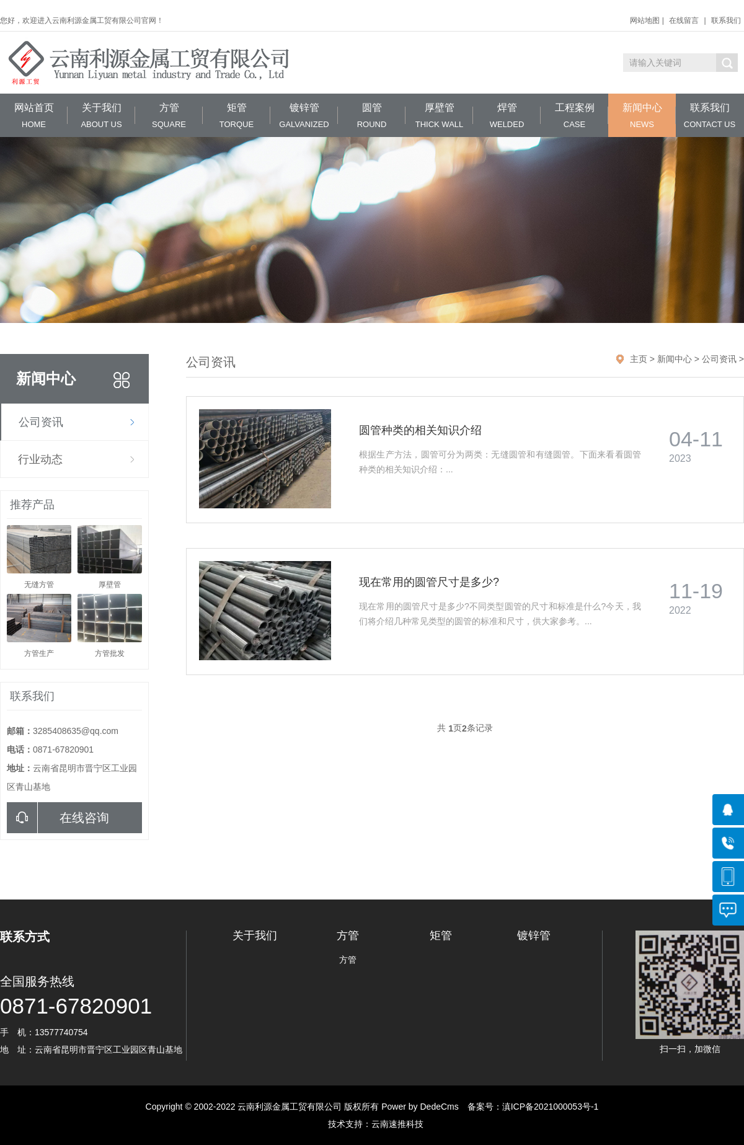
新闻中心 (642, 115)
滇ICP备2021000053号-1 (550, 1107)
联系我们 (726, 20)
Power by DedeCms (420, 1107)
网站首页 (34, 115)
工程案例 (574, 115)
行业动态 (40, 459)
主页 (638, 359)
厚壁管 (439, 115)
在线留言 (684, 20)
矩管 (236, 115)
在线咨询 (58, 817)
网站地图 (645, 20)
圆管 (371, 115)
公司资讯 (41, 422)
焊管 (507, 115)
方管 (169, 115)
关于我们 (101, 115)
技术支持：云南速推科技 (372, 1124)
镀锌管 (304, 115)
